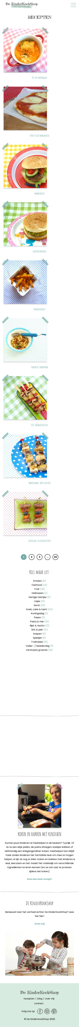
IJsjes (39, 601)
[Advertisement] (39, 684)
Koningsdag (39, 613)
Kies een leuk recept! (39, 879)
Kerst (39, 605)
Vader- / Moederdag (39, 646)
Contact (38, 1003)
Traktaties (39, 642)
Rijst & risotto (39, 625)
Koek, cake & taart (39, 609)
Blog (39, 998)
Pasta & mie (39, 621)
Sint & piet (39, 629)
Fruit (39, 589)
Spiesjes (39, 637)
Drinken (39, 581)
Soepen (39, 633)
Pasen (39, 617)
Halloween (40, 593)
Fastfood (39, 585)
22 (55, 557)
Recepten (29, 998)
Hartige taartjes (40, 597)
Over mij (40, 923)
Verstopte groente (39, 650)
